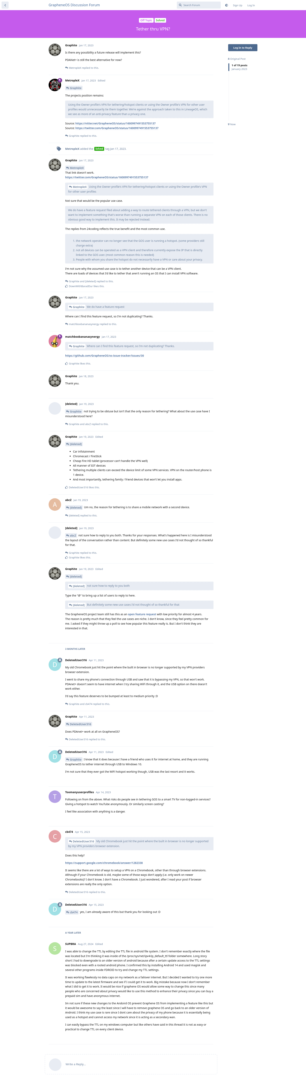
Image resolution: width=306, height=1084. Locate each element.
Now (232, 124)
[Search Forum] (199, 5)
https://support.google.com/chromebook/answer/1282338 (104, 863)
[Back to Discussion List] (5, 5)
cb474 (74, 912)
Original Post (237, 59)
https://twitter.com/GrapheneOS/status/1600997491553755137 (116, 128)
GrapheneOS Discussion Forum (74, 5)
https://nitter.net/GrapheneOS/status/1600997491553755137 (115, 123)
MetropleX (77, 168)
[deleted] (76, 444)
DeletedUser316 (80, 724)
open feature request (142, 614)
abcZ (73, 535)
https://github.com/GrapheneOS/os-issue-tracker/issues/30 (104, 355)
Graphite (76, 88)
